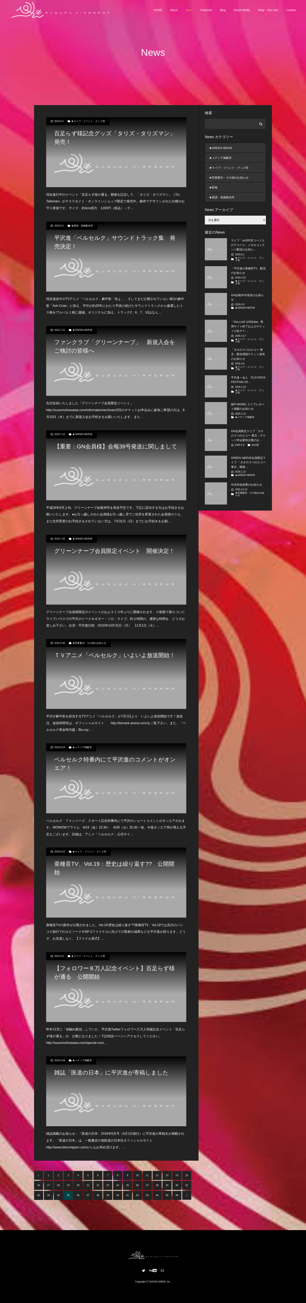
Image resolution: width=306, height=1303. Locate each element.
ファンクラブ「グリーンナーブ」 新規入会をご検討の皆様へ (114, 346)
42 (137, 1195)
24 (117, 1185)
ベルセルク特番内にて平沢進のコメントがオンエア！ (115, 763)
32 (38, 1195)
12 (157, 1175)
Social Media (242, 10)
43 (147, 1195)
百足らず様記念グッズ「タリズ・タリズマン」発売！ (114, 137)
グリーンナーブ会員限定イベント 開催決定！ (114, 551)
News (189, 10)
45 (167, 1195)
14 (177, 1175)
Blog (223, 10)
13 (167, 1175)
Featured (206, 10)
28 (157, 1185)
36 (78, 1195)
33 (48, 1195)
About (174, 10)
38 (98, 1195)
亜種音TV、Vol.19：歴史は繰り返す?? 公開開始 (114, 868)
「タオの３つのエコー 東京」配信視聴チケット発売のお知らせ (248, 354)
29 (167, 1185)
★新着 (213, 187)
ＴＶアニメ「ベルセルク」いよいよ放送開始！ (114, 655)
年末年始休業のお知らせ (246, 484)
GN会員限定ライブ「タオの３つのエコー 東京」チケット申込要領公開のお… (248, 435)
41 (127, 1195)
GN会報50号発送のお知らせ (247, 297)
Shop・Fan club (268, 10)
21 (88, 1185)
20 (78, 1185)
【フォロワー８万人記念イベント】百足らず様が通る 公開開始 (114, 972)
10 (137, 1175)
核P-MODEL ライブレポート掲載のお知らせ (247, 406)
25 (127, 1185)
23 (107, 1185)
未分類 (255, 445)
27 (147, 1185)
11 (147, 1175)
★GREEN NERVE (82, 330)
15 (186, 1175)
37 (88, 1195)
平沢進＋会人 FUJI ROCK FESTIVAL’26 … (248, 380)
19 (68, 1185)
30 (177, 1185)
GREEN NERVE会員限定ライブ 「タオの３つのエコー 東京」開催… (248, 462)
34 (58, 1195)
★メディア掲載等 (82, 747)
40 (117, 1195)
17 (48, 1185)
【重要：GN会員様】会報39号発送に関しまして (115, 446)
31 (186, 1185)
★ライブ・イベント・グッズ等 (88, 121)
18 (58, 1185)
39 (107, 1195)
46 (177, 1195)
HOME (158, 10)
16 (38, 1185)
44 (157, 1195)
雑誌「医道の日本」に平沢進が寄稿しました (111, 1072)
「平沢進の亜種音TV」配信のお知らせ (248, 270)
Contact (291, 10)
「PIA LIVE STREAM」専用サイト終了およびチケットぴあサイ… (248, 326)
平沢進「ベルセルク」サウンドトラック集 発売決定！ (114, 242)
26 (137, 1185)
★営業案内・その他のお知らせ (89, 643)
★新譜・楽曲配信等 (82, 225)
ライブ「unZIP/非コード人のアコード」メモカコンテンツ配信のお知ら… (248, 245)
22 (98, 1185)
